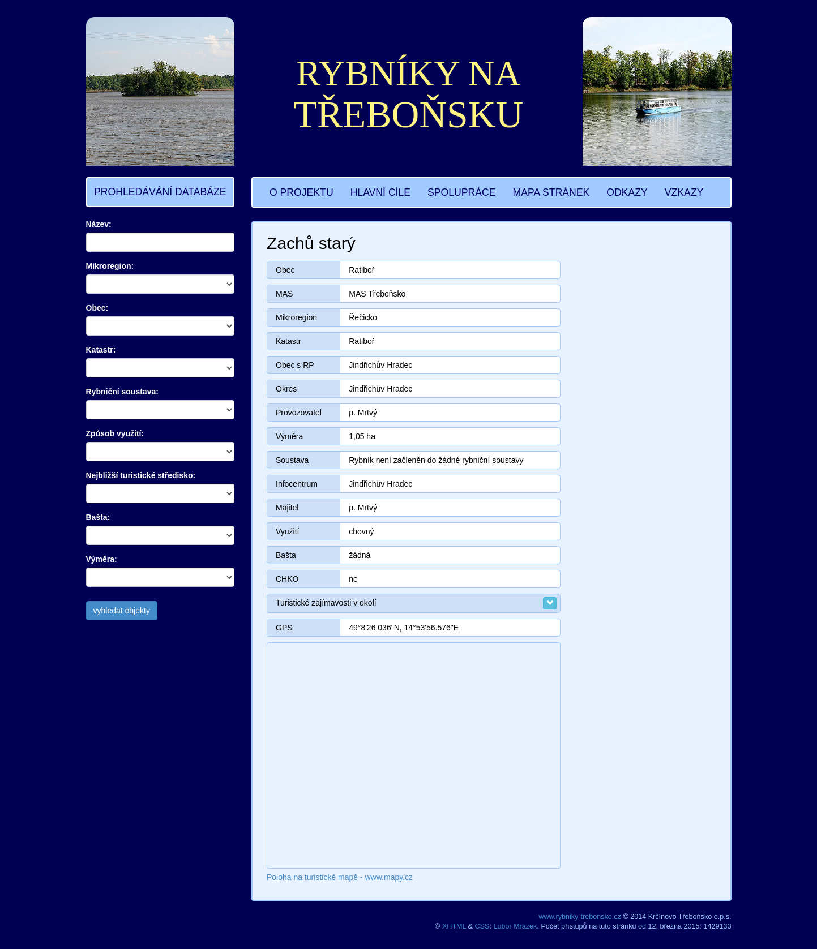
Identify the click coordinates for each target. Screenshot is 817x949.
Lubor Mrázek (515, 926)
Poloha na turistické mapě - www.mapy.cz (340, 877)
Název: (99, 224)
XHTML (454, 926)
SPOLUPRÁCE (461, 192)
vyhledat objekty (121, 610)
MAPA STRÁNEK (551, 192)
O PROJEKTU (301, 192)
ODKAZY (626, 192)
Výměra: (101, 559)
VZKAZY (684, 192)
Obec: (97, 307)
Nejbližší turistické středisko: (141, 475)
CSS (482, 926)
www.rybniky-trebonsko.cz (579, 917)
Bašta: (98, 517)
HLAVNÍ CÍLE (380, 192)
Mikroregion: (110, 265)
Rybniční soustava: (122, 391)
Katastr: (101, 349)
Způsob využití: (115, 433)
